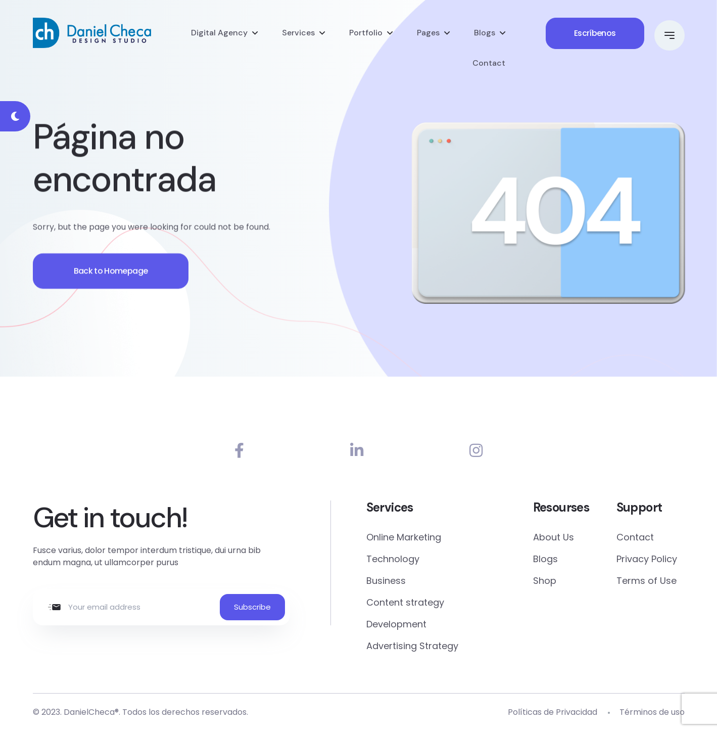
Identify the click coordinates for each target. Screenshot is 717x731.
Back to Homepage (111, 274)
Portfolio (366, 32)
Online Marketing (403, 537)
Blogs (484, 32)
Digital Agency (219, 32)
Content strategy (405, 602)
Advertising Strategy (412, 645)
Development (396, 624)
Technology (392, 559)
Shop (544, 580)
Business (386, 580)
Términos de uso (652, 712)
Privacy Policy (646, 559)
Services (298, 32)
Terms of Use (646, 580)
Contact (488, 63)
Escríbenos (595, 33)
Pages (428, 32)
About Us (553, 537)
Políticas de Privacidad (552, 712)
